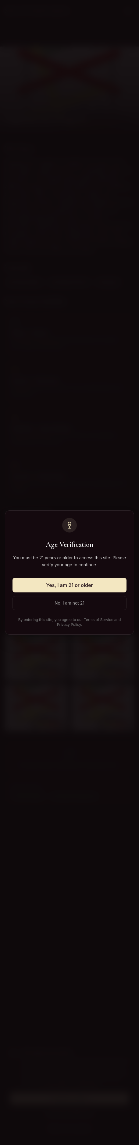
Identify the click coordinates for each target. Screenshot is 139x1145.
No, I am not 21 (69, 602)
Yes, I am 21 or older (69, 585)
